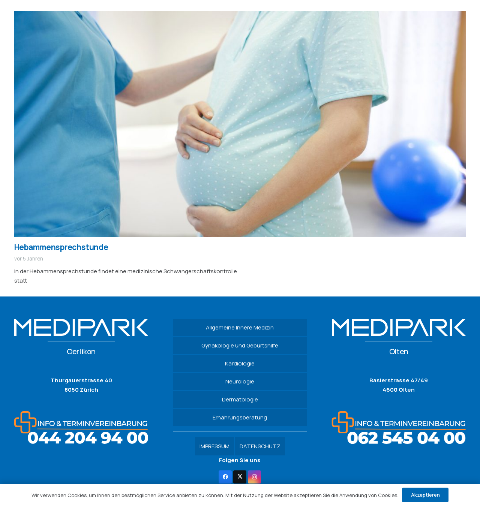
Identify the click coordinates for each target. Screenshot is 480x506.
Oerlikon (81, 351)
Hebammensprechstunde (61, 247)
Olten (398, 351)
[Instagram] (254, 477)
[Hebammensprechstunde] (240, 16)
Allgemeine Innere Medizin (240, 327)
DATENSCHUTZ (260, 446)
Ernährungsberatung (240, 417)
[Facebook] (225, 477)
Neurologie (239, 381)
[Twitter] (239, 477)
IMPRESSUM (215, 446)
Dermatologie (240, 399)
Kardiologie (240, 363)
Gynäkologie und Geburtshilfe (239, 345)
